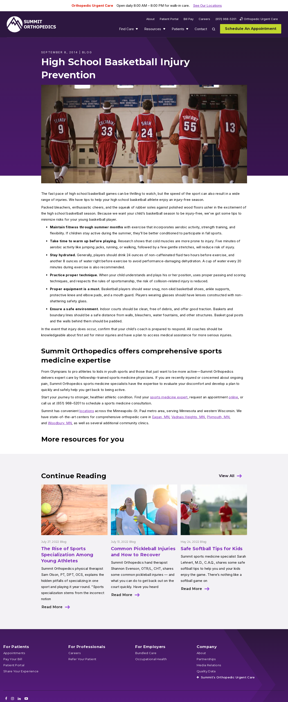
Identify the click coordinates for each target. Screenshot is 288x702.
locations (86, 411)
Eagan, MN (161, 417)
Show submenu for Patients (187, 30)
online (233, 397)
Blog (63, 541)
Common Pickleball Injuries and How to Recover (143, 551)
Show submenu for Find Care (137, 30)
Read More (52, 607)
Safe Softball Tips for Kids (212, 548)
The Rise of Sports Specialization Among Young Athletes (67, 554)
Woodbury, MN (60, 423)
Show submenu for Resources (164, 30)
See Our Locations (207, 5)
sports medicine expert (169, 397)
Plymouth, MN (218, 417)
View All (226, 476)
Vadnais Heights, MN (188, 417)
